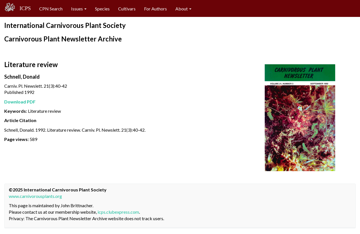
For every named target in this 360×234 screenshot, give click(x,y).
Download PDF (20, 101)
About (183, 8)
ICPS (23, 8)
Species (102, 8)
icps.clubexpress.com (118, 212)
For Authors (155, 8)
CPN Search (51, 8)
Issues (79, 8)
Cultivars (127, 8)
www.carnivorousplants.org (35, 196)
